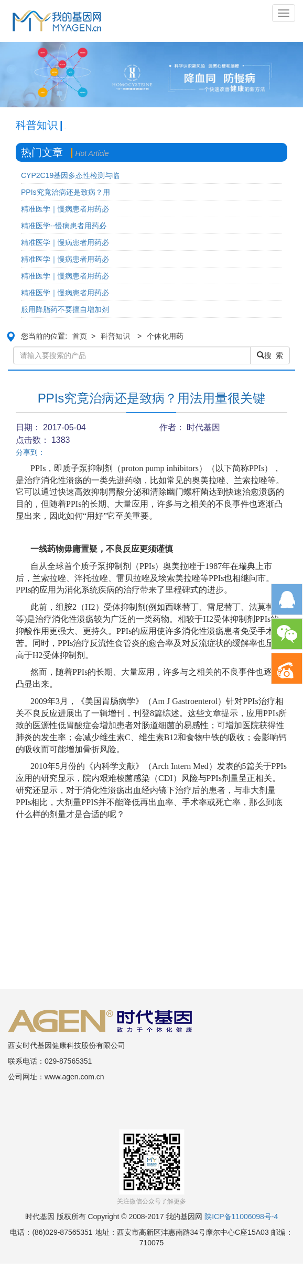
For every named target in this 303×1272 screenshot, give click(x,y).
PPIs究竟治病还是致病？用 (65, 192)
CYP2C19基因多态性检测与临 (70, 175)
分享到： (30, 452)
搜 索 (270, 355)
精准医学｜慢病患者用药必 (65, 209)
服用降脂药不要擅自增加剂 (65, 309)
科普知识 (115, 336)
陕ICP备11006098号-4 (241, 1216)
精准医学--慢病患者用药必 (63, 225)
